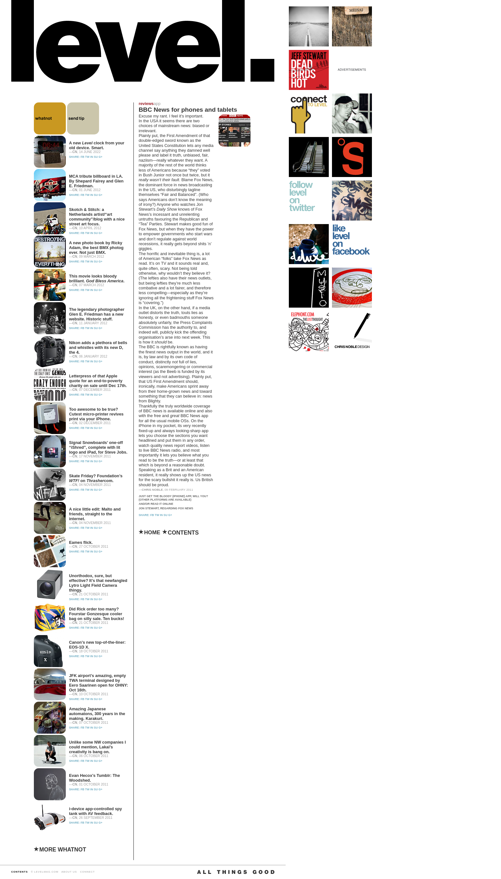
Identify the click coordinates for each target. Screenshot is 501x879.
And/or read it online (156, 503)
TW (87, 156)
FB (82, 156)
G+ (100, 156)
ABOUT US (69, 871)
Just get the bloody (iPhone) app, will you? (173, 496)
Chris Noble (152, 489)
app (157, 103)
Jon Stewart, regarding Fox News (166, 508)
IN (91, 156)
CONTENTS (19, 871)
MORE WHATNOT (62, 849)
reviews (146, 103)
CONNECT (87, 871)
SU (96, 156)
